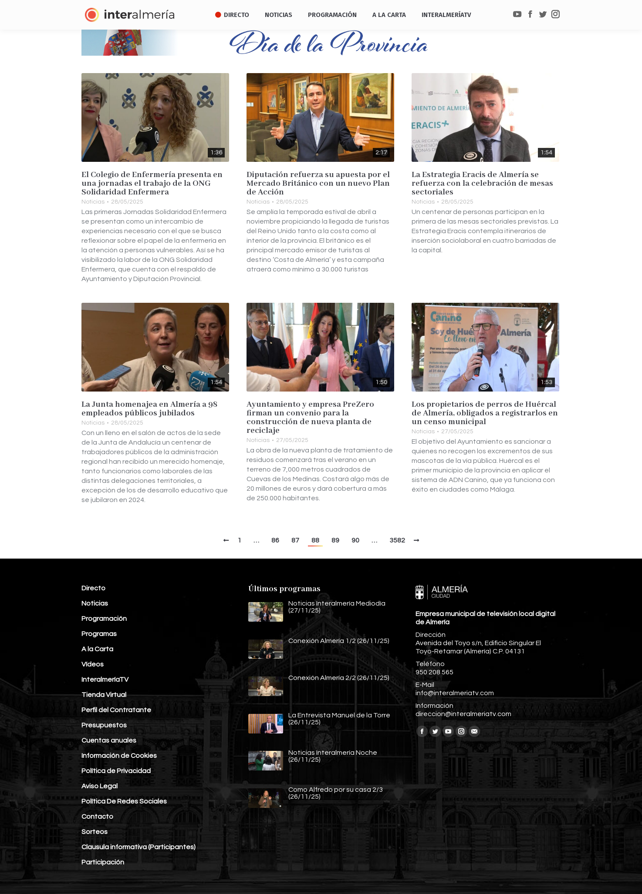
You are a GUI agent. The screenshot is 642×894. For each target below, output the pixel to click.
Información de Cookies (119, 755)
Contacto (97, 816)
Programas (99, 633)
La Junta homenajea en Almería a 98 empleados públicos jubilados (149, 409)
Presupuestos (104, 725)
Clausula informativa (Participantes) (138, 847)
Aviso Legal (99, 786)
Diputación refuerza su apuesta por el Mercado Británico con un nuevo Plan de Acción (318, 184)
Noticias (93, 202)
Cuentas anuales (108, 740)
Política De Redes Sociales (124, 801)
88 (315, 540)
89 (335, 540)
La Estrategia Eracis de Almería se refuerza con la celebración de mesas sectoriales (482, 184)
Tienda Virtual (103, 694)
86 (275, 540)
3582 (397, 540)
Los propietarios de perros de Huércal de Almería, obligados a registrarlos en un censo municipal (485, 413)
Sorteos (94, 831)
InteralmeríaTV (104, 679)
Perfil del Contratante (116, 709)
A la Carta (97, 649)
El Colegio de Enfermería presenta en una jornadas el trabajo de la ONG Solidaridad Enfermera (152, 184)
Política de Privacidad (116, 770)
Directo (93, 588)
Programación (104, 618)
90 (355, 540)
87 (295, 540)
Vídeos (92, 664)
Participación (102, 862)
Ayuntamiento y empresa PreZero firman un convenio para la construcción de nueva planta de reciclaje (310, 417)
